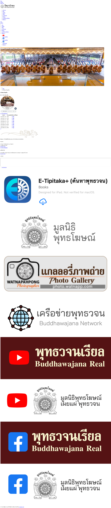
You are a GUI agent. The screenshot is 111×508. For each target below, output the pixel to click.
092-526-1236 (2, 146)
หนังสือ (3, 26)
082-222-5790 (2, 153)
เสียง (2, 25)
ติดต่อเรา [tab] (2, 139)
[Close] (0, 128)
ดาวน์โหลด (4, 29)
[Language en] (1, 2)
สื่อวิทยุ (3, 30)
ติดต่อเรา (3, 33)
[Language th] (1, 1)
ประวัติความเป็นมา (5, 31)
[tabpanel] (55, 154)
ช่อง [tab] (14, 139)
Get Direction (3, 167)
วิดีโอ (3, 27)
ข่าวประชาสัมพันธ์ (3, 147)
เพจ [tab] (20, 139)
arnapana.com (21, 506)
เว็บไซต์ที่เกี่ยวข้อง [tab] (7, 139)
